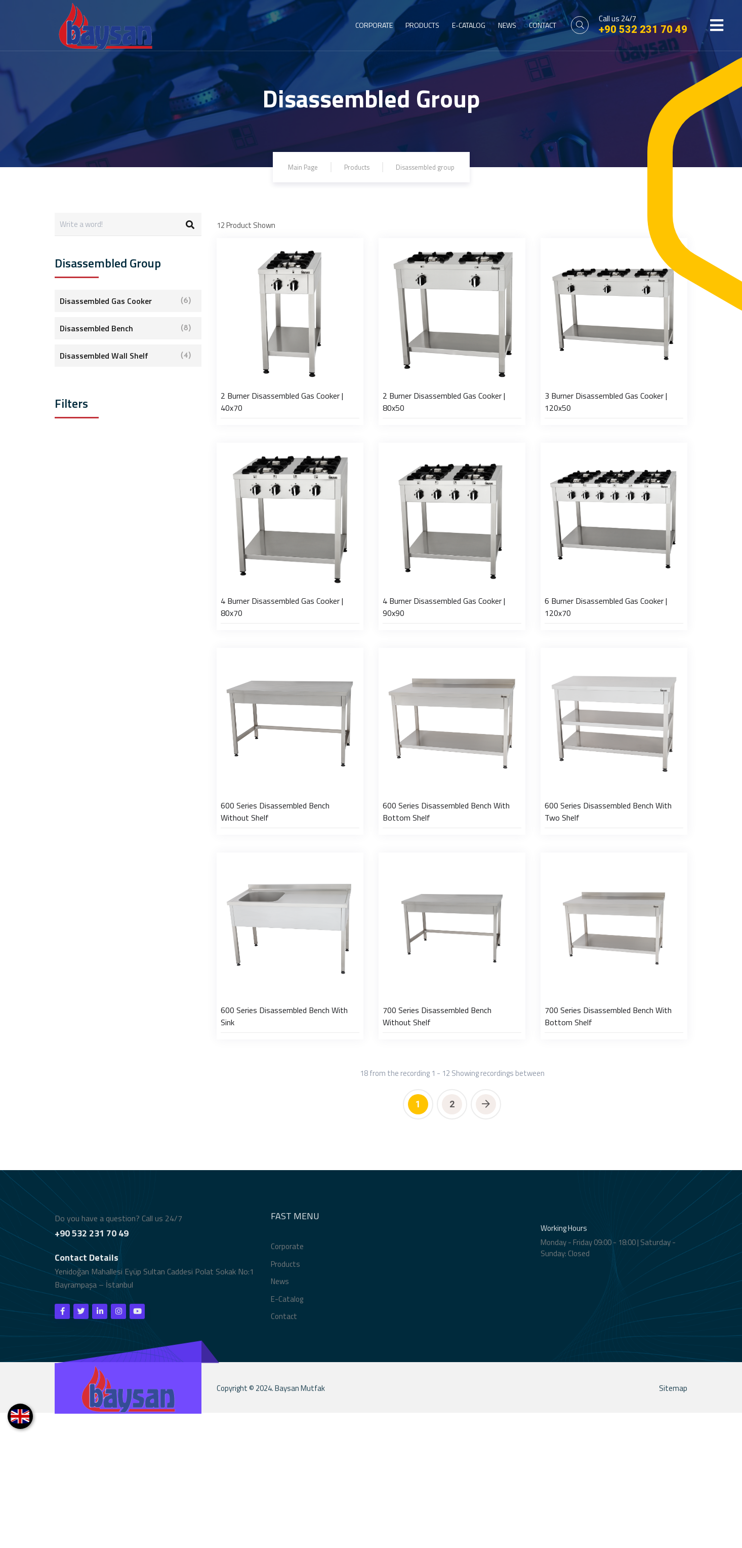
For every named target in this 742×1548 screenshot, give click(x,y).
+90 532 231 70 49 (643, 29)
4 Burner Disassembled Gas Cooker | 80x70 (282, 674)
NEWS (507, 25)
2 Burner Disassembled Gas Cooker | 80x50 (444, 435)
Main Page (296, 167)
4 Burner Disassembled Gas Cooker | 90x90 (444, 674)
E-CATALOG (468, 25)
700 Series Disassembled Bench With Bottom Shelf (608, 1151)
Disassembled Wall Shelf (125, 356)
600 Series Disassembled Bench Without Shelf (275, 913)
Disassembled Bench (125, 328)
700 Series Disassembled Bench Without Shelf (437, 1151)
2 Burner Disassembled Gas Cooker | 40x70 (282, 435)
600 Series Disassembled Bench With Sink (284, 1151)
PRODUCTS (422, 25)
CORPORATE (374, 25)
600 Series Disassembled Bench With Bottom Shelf (446, 913)
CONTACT (542, 25)
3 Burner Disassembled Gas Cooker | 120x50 (606, 435)
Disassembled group (428, 167)
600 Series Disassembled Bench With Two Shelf (608, 913)
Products (354, 167)
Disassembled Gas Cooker (125, 301)
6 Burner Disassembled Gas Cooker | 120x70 (606, 674)
